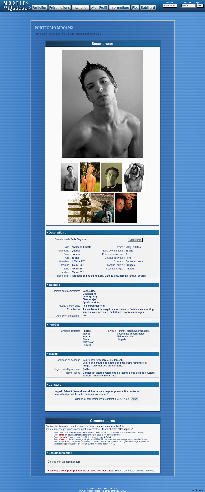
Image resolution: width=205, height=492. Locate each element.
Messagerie (125, 429)
